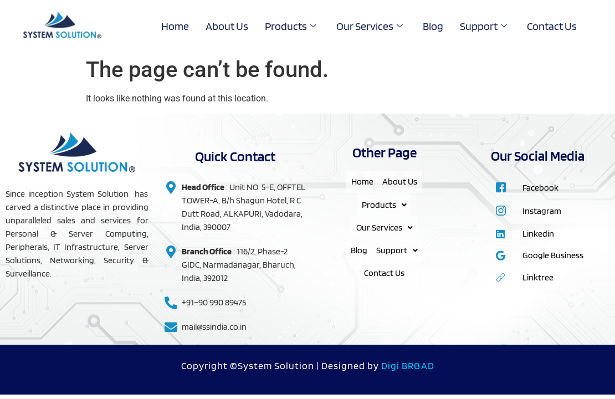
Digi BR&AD (407, 365)
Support (483, 26)
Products (290, 26)
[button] (384, 217)
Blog (433, 26)
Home (175, 26)
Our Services (369, 26)
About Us (227, 26)
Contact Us (552, 26)
